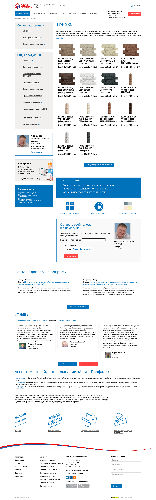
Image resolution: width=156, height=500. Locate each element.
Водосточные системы (90, 431)
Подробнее (60, 38)
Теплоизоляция (31, 124)
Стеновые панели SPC (33, 118)
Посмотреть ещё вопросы (78, 307)
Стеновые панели (32, 82)
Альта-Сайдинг (21, 378)
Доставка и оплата (22, 467)
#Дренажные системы (22, 320)
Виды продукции (22, 13)
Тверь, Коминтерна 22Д (79, 470)
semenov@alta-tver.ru (38, 149)
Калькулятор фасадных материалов (123, 432)
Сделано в (122, 497)
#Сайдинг (53, 320)
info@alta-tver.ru (77, 473)
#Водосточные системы (67, 320)
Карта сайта (19, 476)
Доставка (72, 13)
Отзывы (22, 314)
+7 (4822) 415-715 (115, 13)
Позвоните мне (134, 14)
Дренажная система (32, 96)
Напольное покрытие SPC (35, 110)
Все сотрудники (36, 152)
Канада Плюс (20, 382)
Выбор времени (86, 249)
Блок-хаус (19, 386)
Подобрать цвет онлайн (128, 213)
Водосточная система (34, 44)
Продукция (25, 18)
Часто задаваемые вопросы (41, 272)
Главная (17, 18)
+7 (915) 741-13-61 (115, 11)
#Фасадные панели (40, 320)
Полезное (83, 13)
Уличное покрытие (32, 102)
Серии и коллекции (38, 13)
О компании (53, 13)
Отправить (117, 486)
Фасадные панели (32, 37)
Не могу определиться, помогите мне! (99, 165)
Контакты (93, 13)
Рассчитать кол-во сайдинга (70, 213)
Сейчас (68, 249)
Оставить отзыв (88, 364)
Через (75, 249)
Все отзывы (67, 364)
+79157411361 (36, 144)
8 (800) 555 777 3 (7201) (30, 178)
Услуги (63, 13)
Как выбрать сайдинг (98, 213)
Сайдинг (27, 31)
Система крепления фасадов (32, 75)
